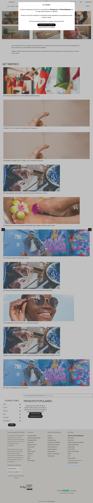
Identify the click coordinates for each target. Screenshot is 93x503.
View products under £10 (46, 25)
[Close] (71, 6)
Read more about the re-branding (46, 27)
